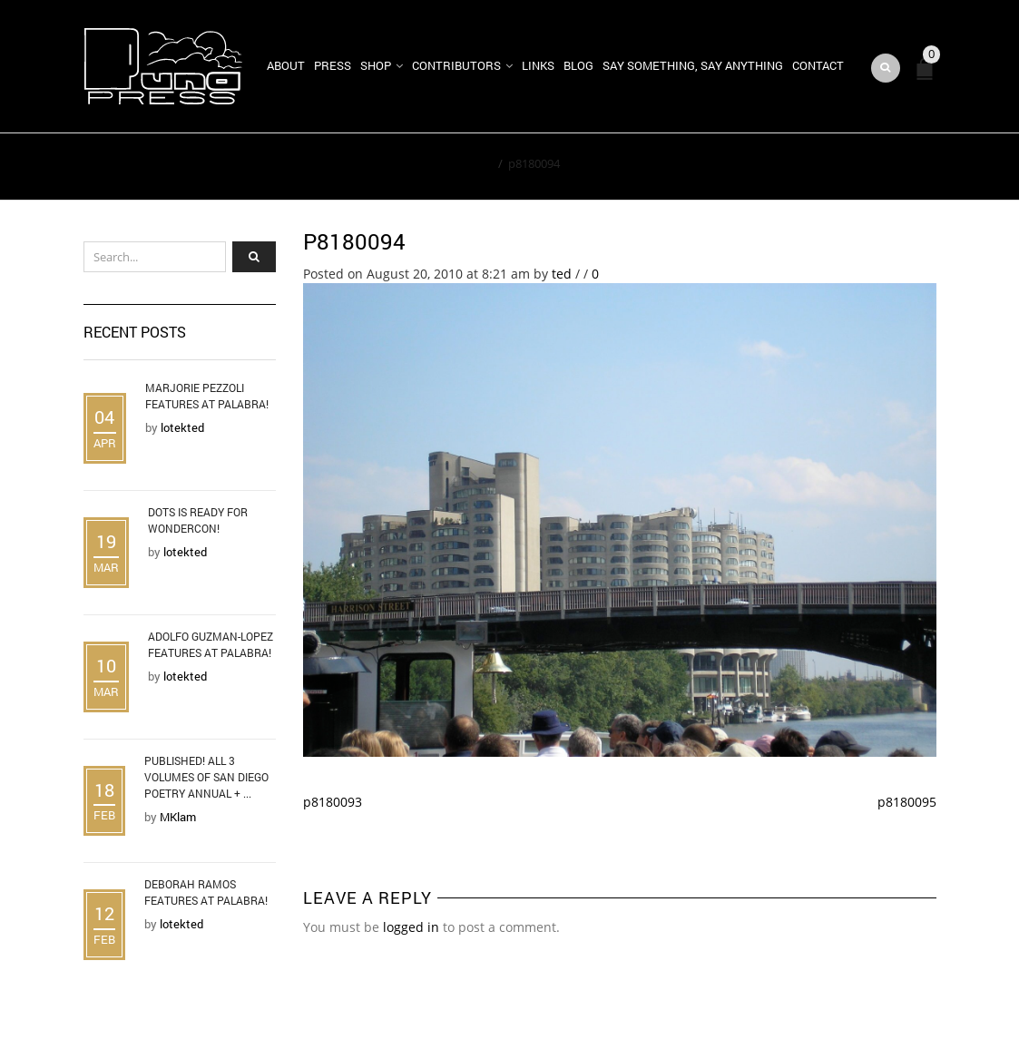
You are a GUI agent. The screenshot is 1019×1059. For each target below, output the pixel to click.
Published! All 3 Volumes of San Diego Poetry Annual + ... (206, 776)
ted (562, 273)
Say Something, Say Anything (693, 65)
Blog (578, 65)
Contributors (456, 65)
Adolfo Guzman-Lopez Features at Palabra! (210, 644)
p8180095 (906, 801)
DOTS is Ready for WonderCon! (198, 520)
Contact (818, 65)
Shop (375, 65)
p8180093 (332, 801)
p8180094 (354, 241)
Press (332, 65)
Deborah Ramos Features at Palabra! (206, 892)
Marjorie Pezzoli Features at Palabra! (207, 395)
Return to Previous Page (853, 167)
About (286, 65)
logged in (411, 927)
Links (538, 65)
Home (476, 163)
